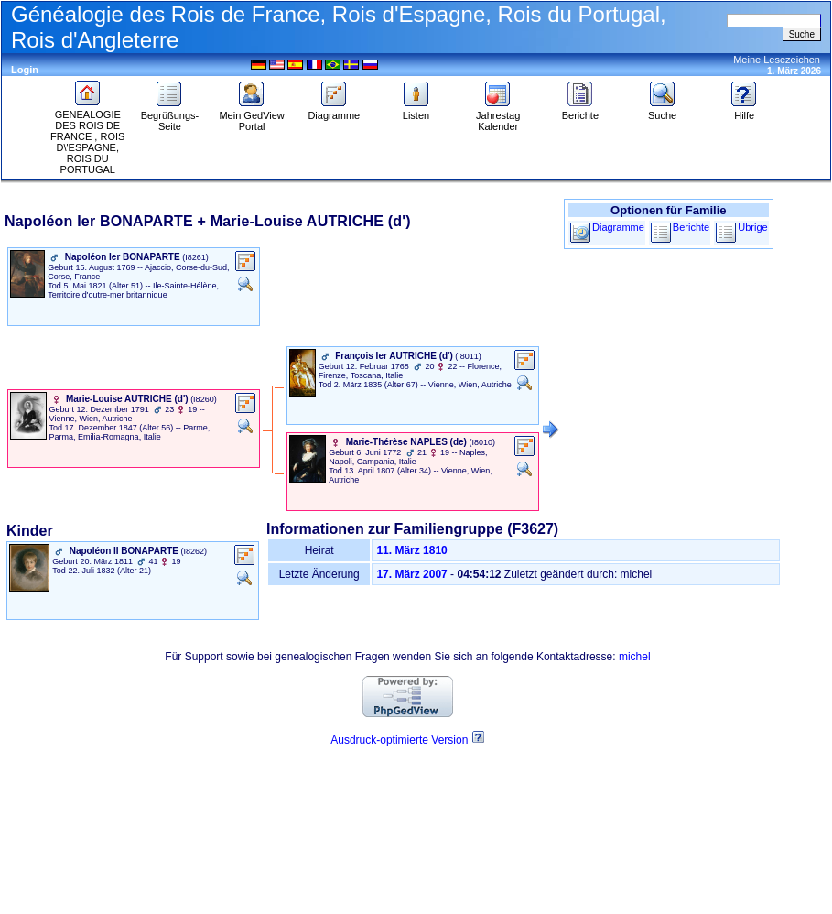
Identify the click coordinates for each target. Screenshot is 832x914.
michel (635, 656)
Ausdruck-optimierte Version (399, 740)
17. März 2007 (411, 574)
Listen (416, 111)
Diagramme (334, 111)
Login (24, 69)
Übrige (752, 227)
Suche (662, 111)
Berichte (580, 111)
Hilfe (744, 111)
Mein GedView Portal (251, 116)
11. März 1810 (411, 550)
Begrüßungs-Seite (170, 116)
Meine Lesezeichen (776, 59)
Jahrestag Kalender (498, 116)
